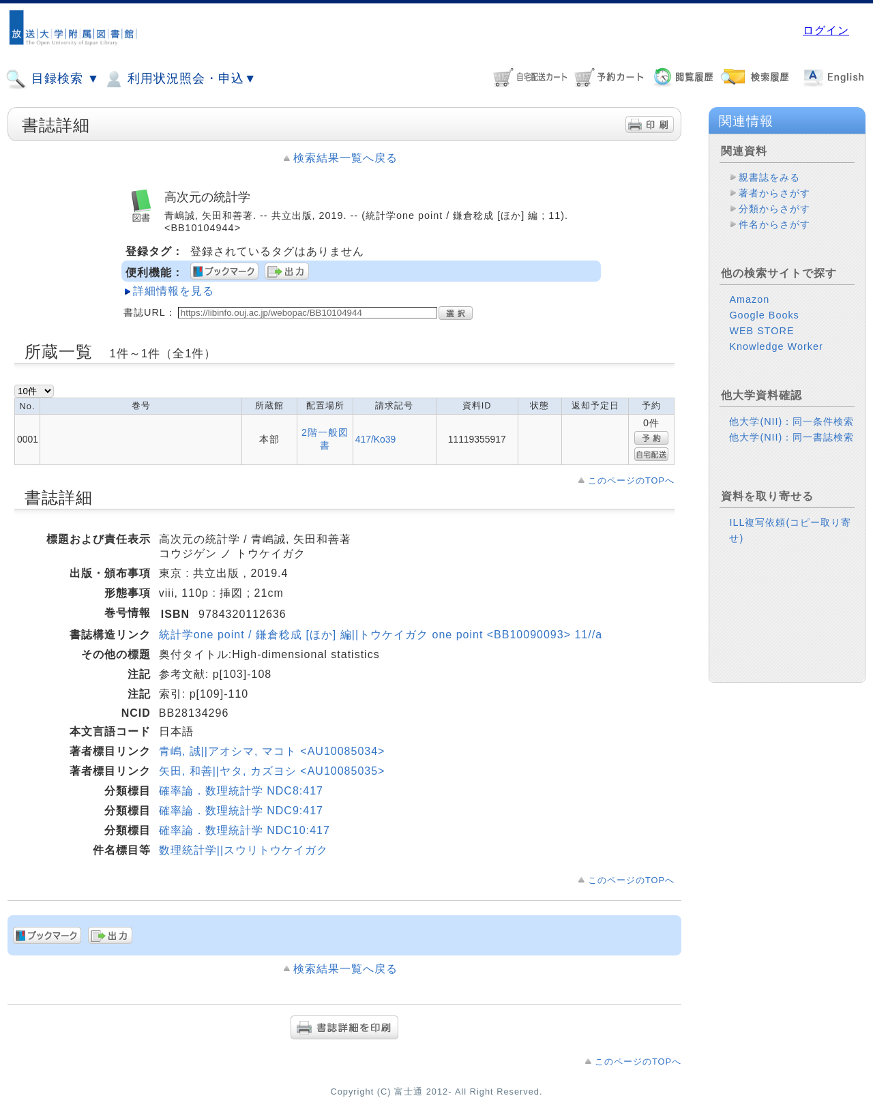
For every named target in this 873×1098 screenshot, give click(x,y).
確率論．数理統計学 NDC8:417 (241, 791)
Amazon (749, 299)
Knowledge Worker (776, 346)
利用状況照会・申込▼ (179, 79)
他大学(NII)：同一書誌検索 (791, 437)
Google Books (764, 315)
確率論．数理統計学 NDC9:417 (241, 810)
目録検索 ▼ (52, 79)
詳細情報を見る (173, 291)
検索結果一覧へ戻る (345, 158)
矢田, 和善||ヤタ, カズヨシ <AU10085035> (272, 771)
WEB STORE (761, 330)
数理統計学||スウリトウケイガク (243, 850)
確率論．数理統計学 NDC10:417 (244, 830)
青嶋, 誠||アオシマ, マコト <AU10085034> (272, 751)
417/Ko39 (375, 439)
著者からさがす (774, 193)
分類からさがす (774, 208)
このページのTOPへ (631, 480)
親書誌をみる (769, 177)
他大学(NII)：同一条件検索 (791, 421)
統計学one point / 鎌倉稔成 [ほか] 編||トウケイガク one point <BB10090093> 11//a (380, 634)
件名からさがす (774, 224)
